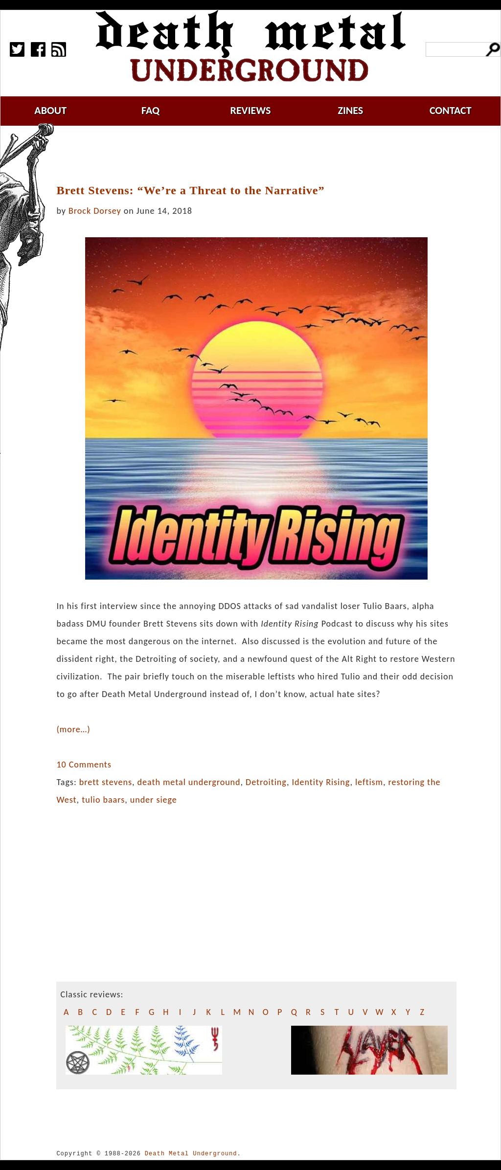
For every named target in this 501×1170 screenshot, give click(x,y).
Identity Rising (321, 782)
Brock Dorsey (94, 210)
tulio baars (103, 799)
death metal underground (189, 782)
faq (150, 110)
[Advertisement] (262, 155)
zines (350, 110)
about (50, 110)
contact (451, 110)
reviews (250, 110)
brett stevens (105, 782)
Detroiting (266, 782)
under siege (153, 799)
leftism (369, 782)
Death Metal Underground (191, 1153)
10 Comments (83, 764)
